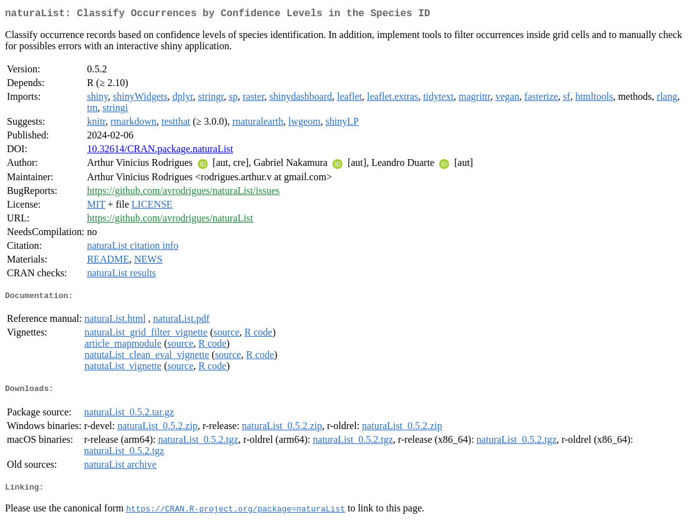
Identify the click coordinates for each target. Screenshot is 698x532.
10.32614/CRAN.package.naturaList (160, 151)
